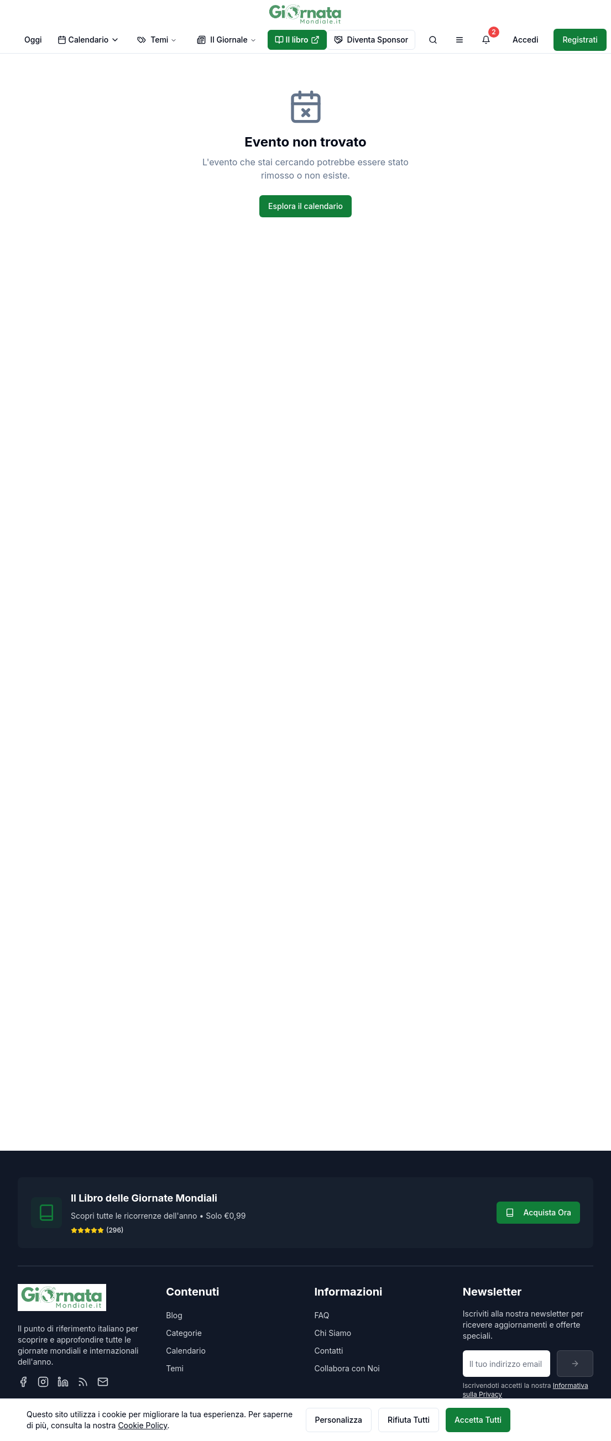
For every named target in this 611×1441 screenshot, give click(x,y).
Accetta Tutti (478, 1419)
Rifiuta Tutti (409, 1419)
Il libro (297, 39)
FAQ (322, 1315)
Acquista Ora (538, 1212)
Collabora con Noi (347, 1368)
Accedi (525, 39)
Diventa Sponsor (371, 39)
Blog (174, 1315)
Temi (157, 39)
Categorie (184, 1333)
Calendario (89, 39)
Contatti (329, 1350)
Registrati (579, 39)
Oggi (33, 39)
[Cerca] (433, 40)
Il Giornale (226, 39)
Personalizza (339, 1419)
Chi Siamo (333, 1333)
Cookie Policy (142, 1425)
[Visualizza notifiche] (486, 40)
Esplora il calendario (305, 206)
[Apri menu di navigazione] (459, 40)
